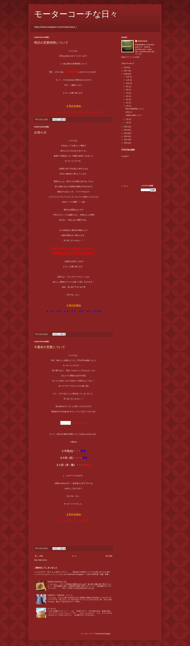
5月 (127, 100)
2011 (126, 140)
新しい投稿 (39, 556)
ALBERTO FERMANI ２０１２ (60, 595)
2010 (126, 143)
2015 (126, 127)
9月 (127, 86)
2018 (126, 67)
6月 (127, 96)
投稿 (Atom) (42, 560)
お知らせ (40, 132)
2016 (126, 74)
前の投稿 (109, 556)
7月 (127, 93)
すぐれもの (52, 609)
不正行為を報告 (128, 150)
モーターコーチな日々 (76, 14)
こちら (65, 423)
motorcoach (142, 41)
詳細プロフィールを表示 (130, 57)
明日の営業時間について (51, 42)
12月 (128, 77)
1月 (127, 123)
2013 (126, 133)
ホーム (74, 556)
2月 (127, 119)
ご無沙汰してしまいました (45, 568)
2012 (126, 136)
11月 (128, 80)
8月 (127, 90)
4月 (127, 103)
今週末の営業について (49, 347)
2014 (126, 130)
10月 (128, 83)
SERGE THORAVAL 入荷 (57, 582)
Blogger (107, 634)
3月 (127, 106)
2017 (126, 71)
